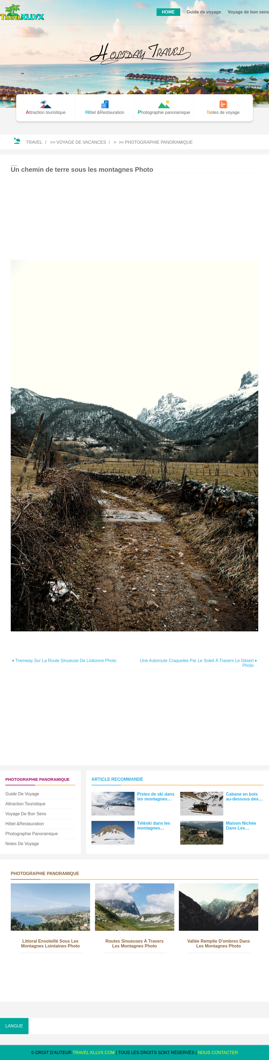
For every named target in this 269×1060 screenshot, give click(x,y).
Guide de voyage (204, 12)
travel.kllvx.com (94, 1052)
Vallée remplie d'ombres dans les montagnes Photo (218, 943)
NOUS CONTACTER (218, 1052)
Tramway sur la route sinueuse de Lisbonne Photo (65, 660)
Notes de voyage (22, 843)
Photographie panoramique (159, 142)
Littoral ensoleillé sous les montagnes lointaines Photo (50, 943)
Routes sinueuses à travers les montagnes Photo (134, 943)
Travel (34, 142)
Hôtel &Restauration (24, 823)
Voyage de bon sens (248, 12)
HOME (168, 12)
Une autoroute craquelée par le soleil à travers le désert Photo (197, 663)
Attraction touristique (25, 804)
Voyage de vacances (81, 142)
